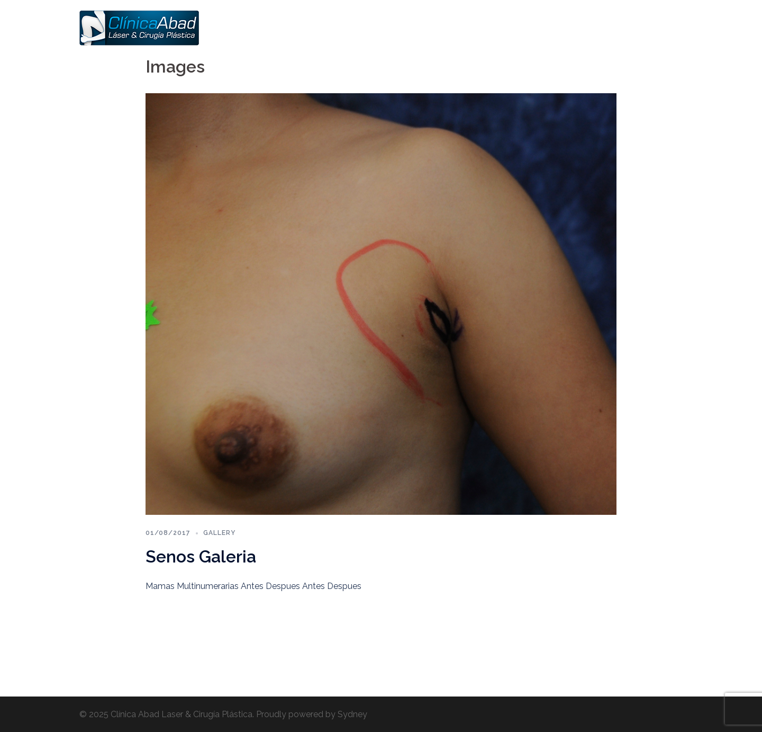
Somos (419, 27)
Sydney (352, 714)
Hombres (609, 27)
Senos (457, 27)
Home (382, 27)
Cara (490, 27)
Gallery (219, 533)
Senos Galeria (201, 556)
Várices (566, 27)
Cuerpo (526, 27)
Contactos (657, 27)
